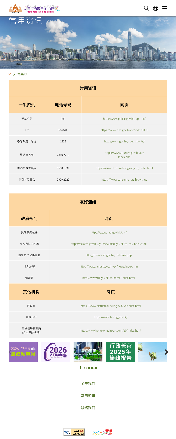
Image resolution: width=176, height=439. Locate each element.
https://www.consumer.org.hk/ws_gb (124, 179)
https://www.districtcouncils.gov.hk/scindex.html (110, 306)
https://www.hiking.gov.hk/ (111, 317)
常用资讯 (23, 74)
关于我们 (88, 383)
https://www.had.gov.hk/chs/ (109, 232)
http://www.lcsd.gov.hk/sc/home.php (108, 255)
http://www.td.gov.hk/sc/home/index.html (108, 278)
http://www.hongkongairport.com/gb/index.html (110, 330)
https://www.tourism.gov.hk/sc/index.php (124, 155)
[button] (146, 8)
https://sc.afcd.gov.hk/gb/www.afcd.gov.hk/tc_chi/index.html (109, 244)
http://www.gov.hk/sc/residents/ (124, 141)
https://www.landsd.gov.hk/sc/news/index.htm (108, 266)
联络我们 (88, 407)
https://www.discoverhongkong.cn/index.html (124, 168)
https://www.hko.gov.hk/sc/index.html (124, 130)
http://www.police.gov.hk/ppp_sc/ (124, 118)
